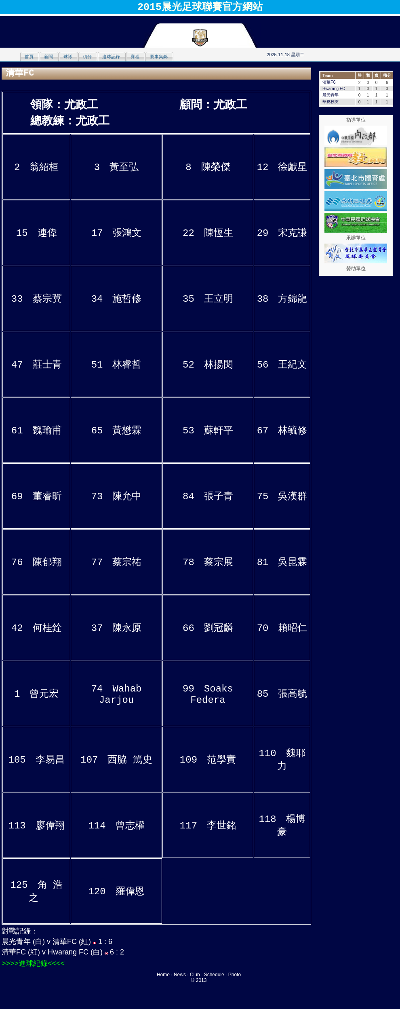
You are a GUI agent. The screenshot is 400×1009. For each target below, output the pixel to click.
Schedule (214, 974)
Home (163, 974)
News (180, 974)
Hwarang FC (333, 88)
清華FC (329, 82)
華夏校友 (330, 101)
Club (195, 974)
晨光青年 (330, 94)
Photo (234, 974)
